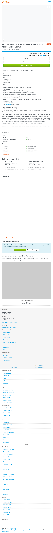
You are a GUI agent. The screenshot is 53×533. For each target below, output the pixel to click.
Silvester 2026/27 (7, 507)
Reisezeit (26, 58)
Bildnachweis (5, 531)
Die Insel (5, 462)
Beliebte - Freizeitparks (9, 487)
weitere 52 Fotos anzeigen (8, 237)
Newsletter (6, 345)
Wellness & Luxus (7, 424)
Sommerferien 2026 (8, 499)
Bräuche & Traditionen (8, 474)
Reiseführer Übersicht (8, 449)
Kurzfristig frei (6, 512)
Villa (4, 380)
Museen (5, 472)
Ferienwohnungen (33, 530)
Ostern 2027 (6, 514)
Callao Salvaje (15, 49)
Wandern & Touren (7, 492)
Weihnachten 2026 (8, 504)
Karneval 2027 (6, 509)
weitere (26, 444)
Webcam (5, 494)
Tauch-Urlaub (6, 437)
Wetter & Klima (7, 457)
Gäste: (26, 62)
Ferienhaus (6, 375)
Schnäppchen (6, 415)
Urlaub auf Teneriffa (8, 454)
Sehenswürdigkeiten (8, 477)
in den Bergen (6, 397)
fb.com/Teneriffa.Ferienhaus (9, 327)
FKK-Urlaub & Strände (8, 432)
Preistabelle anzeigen (32, 250)
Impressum (47, 530)
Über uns (5, 355)
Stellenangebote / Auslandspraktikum (18, 530)
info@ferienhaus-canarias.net (9, 322)
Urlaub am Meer (7, 395)
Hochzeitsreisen (7, 429)
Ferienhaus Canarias (11, 528)
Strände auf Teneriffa (8, 479)
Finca (4, 378)
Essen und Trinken (7, 464)
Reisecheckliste (7, 335)
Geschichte (6, 469)
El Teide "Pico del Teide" (9, 482)
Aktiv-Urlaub (6, 442)
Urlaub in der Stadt (7, 402)
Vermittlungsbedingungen (9, 342)
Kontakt (41, 530)
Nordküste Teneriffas (8, 392)
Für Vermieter (6, 360)
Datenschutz (6, 340)
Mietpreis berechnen (26, 65)
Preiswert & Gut (7, 413)
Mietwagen (6, 347)
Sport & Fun (6, 489)
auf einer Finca (7, 400)
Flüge (4, 350)
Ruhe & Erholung (7, 422)
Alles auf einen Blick (8, 452)
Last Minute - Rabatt (8, 407)
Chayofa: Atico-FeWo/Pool (26, 300)
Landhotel (5, 383)
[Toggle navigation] (49, 2)
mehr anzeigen (6, 129)
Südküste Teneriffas (8, 390)
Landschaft (6, 484)
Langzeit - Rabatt (7, 410)
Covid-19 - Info (6, 337)
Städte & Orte (6, 459)
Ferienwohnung (7, 373)
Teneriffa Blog (6, 332)
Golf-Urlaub (6, 439)
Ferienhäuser (5, 530)
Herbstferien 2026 (7, 502)
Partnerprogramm (7, 357)
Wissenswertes (7, 467)
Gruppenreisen (7, 427)
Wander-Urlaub (7, 434)
